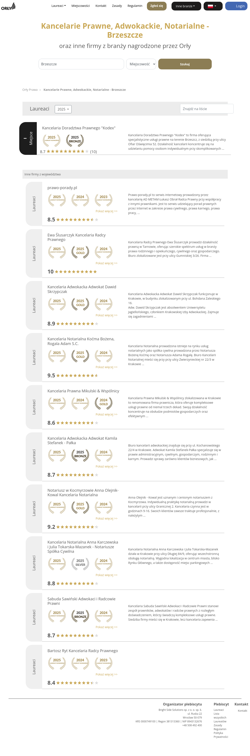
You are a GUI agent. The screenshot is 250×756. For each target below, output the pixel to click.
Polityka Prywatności (221, 735)
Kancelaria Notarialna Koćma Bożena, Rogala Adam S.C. (80, 341)
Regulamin (134, 6)
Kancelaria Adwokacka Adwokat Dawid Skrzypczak (81, 289)
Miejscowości (80, 6)
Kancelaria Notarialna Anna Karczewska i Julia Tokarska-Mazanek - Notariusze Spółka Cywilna (82, 546)
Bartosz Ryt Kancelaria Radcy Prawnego (82, 650)
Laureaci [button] (57, 6)
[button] (213, 6)
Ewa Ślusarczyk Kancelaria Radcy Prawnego (76, 237)
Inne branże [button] (184, 6)
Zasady (117, 6)
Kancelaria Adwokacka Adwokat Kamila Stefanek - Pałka (82, 440)
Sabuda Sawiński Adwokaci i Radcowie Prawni (81, 601)
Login (236, 6)
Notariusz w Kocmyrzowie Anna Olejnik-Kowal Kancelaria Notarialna (82, 493)
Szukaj (185, 64)
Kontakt (101, 6)
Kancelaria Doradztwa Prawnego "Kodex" (78, 127)
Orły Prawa (30, 90)
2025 (62, 109)
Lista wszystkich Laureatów (220, 717)
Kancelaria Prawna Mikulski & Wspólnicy (83, 390)
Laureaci (219, 710)
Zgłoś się (156, 6)
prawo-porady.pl (62, 187)
